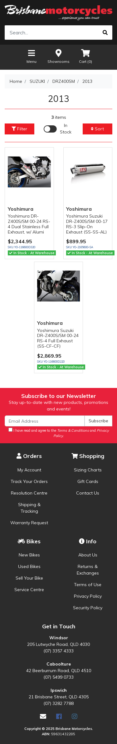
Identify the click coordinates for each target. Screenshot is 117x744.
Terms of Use (87, 584)
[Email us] (43, 716)
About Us (87, 555)
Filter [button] (19, 129)
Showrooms (58, 56)
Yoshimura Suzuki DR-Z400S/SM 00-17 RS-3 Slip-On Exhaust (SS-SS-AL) (87, 223)
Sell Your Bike (29, 578)
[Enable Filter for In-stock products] (58, 128)
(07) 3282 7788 (58, 703)
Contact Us (87, 493)
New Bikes (29, 555)
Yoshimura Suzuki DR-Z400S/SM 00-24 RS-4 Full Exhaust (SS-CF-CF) (58, 338)
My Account (29, 470)
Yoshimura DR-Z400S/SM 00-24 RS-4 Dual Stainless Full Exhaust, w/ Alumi (29, 223)
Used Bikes (29, 566)
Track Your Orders (29, 481)
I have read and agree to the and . (58, 433)
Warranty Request (29, 522)
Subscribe (98, 421)
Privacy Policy (88, 596)
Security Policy (87, 608)
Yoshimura (20, 209)
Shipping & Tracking (29, 508)
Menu (32, 56)
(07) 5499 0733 (58, 677)
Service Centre (29, 589)
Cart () (85, 56)
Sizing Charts (88, 470)
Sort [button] (97, 129)
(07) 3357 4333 (58, 651)
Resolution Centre (29, 493)
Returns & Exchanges (88, 570)
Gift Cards (87, 481)
